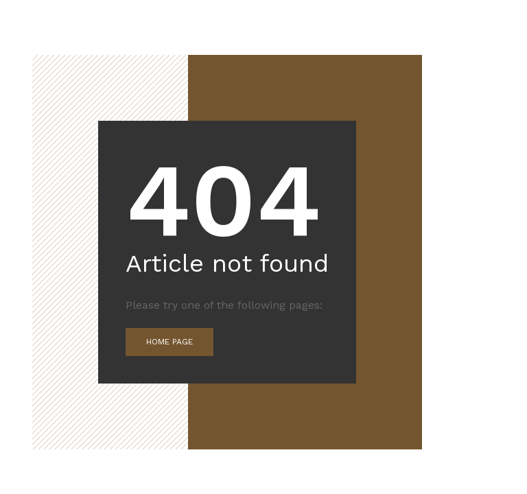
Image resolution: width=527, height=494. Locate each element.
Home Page (169, 341)
